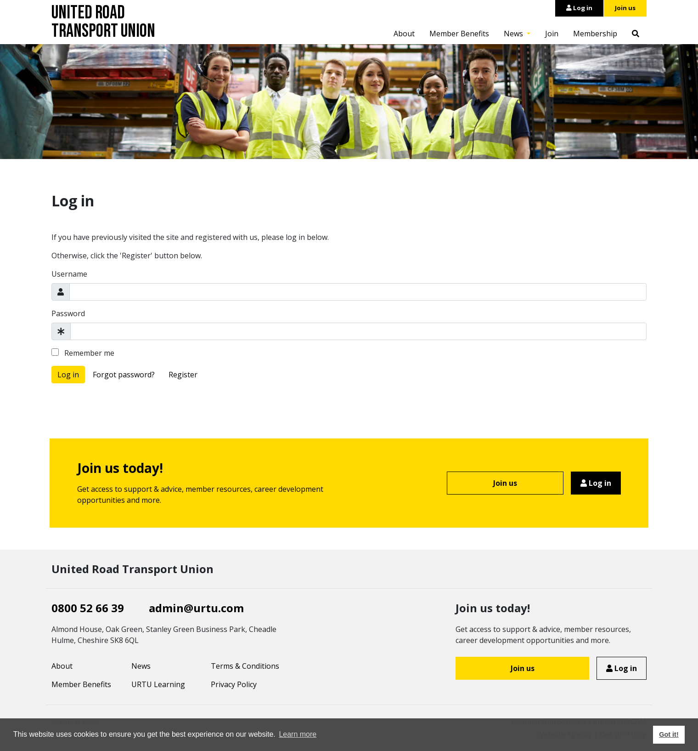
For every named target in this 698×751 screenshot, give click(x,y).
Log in (579, 8)
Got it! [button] (668, 734)
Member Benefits (459, 33)
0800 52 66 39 (87, 607)
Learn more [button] (297, 734)
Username (69, 274)
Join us (625, 8)
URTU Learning (158, 684)
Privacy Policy (234, 684)
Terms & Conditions (245, 666)
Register (183, 375)
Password (68, 313)
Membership (595, 33)
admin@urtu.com (196, 607)
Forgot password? (124, 375)
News (514, 33)
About (404, 33)
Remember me (82, 353)
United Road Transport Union (103, 22)
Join (551, 33)
